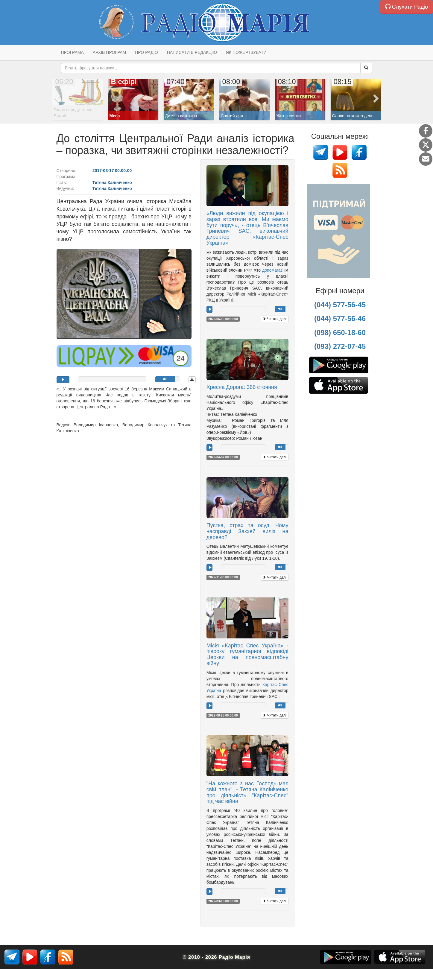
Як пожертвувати (246, 52)
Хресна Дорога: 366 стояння (241, 387)
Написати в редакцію (192, 52)
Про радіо (146, 52)
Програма (72, 52)
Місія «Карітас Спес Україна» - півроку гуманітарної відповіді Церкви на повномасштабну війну (247, 654)
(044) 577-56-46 (340, 318)
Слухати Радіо (406, 7)
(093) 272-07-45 (340, 346)
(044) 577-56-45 (340, 305)
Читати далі (274, 319)
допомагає (272, 270)
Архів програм (109, 52)
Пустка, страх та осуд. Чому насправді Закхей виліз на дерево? (247, 531)
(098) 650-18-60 (340, 332)
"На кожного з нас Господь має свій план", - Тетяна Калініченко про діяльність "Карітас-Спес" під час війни (247, 792)
